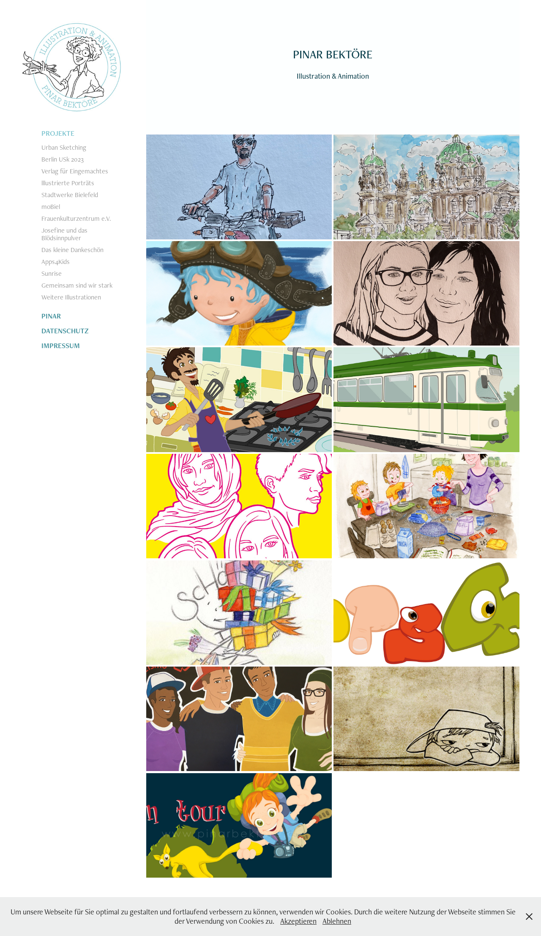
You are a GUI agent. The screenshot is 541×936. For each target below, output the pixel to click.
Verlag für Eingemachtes (74, 171)
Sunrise (51, 273)
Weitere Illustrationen (71, 297)
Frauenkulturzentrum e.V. (76, 218)
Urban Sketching (63, 147)
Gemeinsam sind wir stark (76, 285)
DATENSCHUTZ (65, 330)
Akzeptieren (298, 921)
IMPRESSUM (60, 345)
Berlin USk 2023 (62, 159)
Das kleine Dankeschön (72, 249)
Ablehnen (336, 921)
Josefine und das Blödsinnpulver (64, 234)
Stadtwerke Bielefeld (69, 194)
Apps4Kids (55, 261)
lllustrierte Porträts (67, 182)
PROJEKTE (57, 133)
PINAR (51, 316)
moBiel (50, 206)
